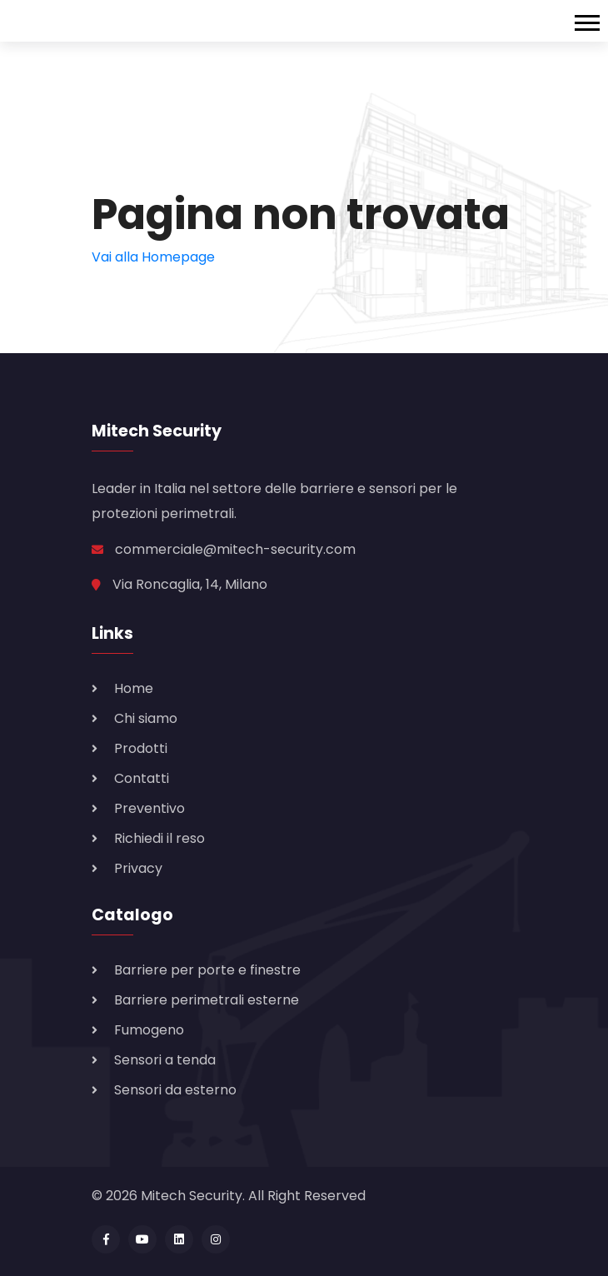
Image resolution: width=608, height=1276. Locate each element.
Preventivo (149, 808)
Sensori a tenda (165, 1059)
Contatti (141, 778)
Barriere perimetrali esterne (206, 999)
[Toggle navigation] (591, 21)
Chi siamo (145, 718)
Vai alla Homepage (153, 257)
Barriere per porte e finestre (207, 969)
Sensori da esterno (175, 1089)
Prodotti (140, 748)
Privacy (138, 868)
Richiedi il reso (159, 838)
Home (133, 688)
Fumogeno (149, 1029)
